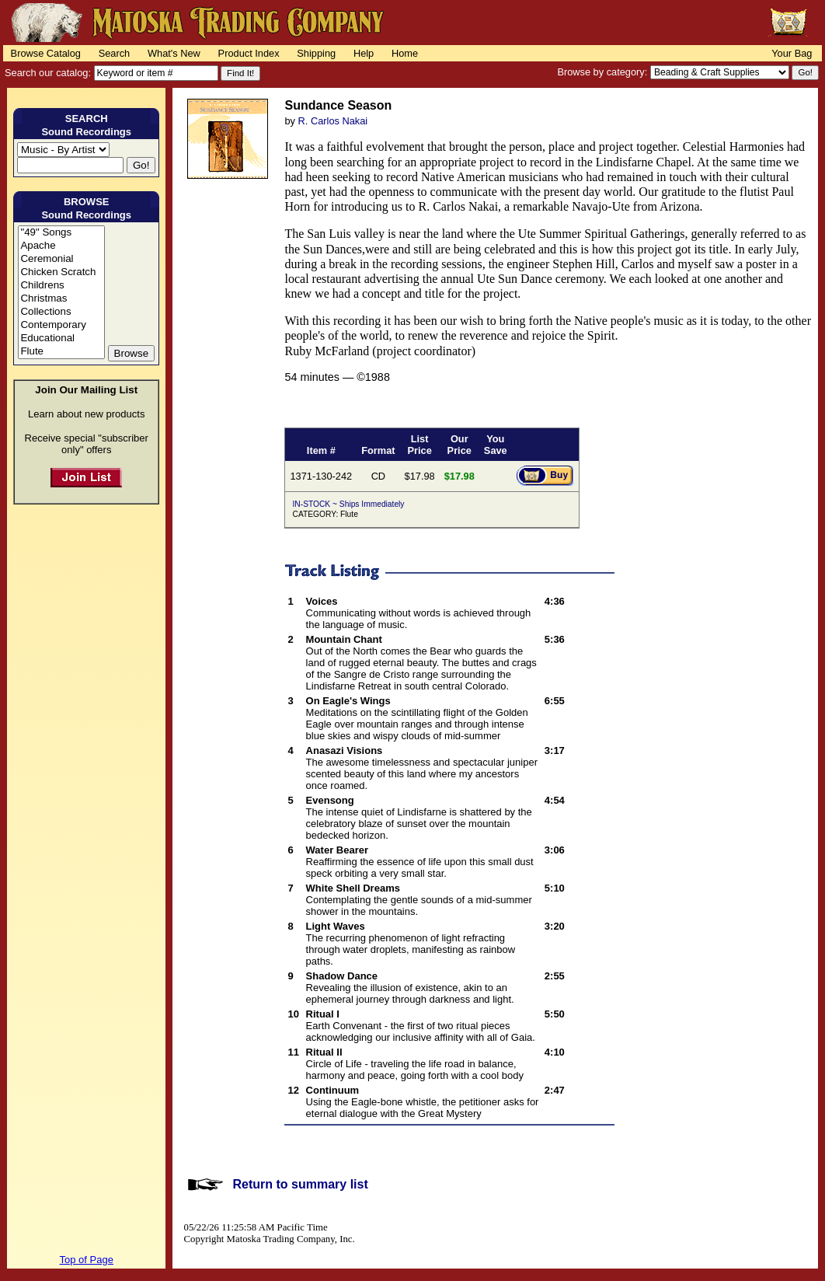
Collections (61, 312)
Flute (61, 351)
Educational (61, 338)
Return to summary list (299, 1184)
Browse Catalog (46, 53)
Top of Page (86, 1259)
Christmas (61, 298)
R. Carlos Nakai (333, 121)
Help (363, 53)
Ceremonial (61, 259)
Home (405, 53)
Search (115, 53)
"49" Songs (61, 232)
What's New (174, 53)
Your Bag (791, 53)
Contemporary (61, 325)
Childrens (61, 285)
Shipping (316, 53)
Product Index (249, 53)
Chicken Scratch (61, 272)
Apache (61, 246)
